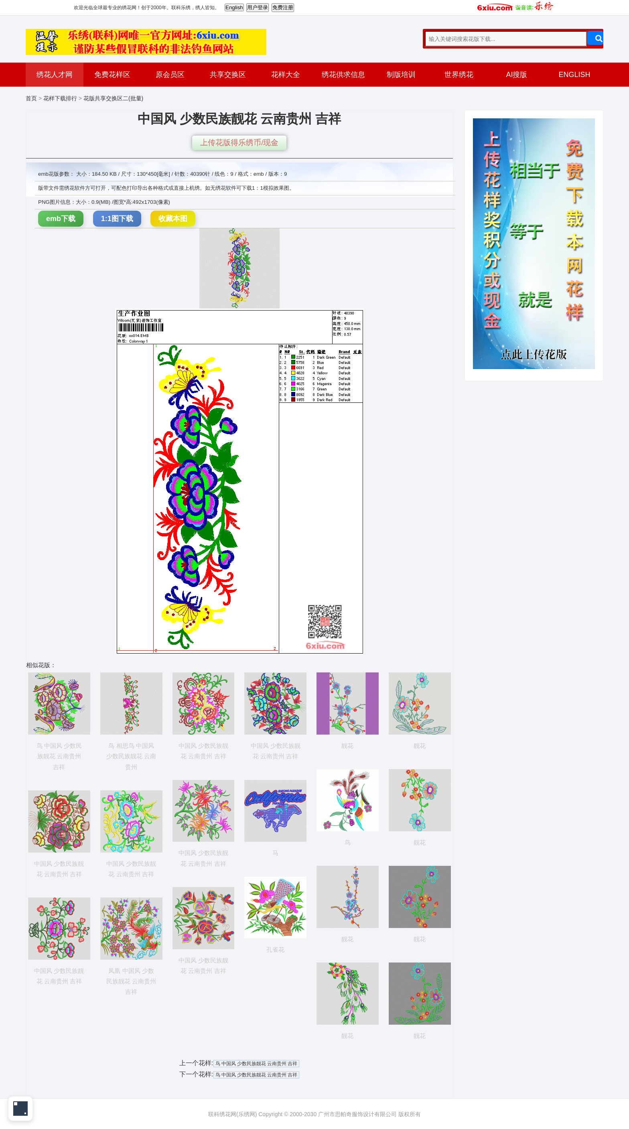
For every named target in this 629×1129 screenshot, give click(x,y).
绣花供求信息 (343, 75)
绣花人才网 (55, 75)
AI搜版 (516, 75)
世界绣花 (458, 75)
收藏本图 (172, 219)
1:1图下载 (117, 219)
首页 (31, 98)
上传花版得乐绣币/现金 (239, 142)
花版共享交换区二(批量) (113, 98)
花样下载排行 (60, 98)
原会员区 (170, 75)
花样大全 (285, 75)
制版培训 (401, 75)
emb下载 (60, 219)
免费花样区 (112, 75)
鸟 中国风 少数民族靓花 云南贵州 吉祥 (256, 1063)
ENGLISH (574, 75)
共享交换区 (228, 75)
